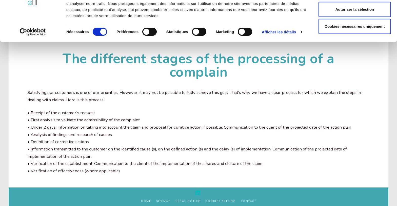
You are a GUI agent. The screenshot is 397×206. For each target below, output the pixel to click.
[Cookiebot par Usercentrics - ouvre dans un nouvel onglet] (33, 53)
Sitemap (163, 201)
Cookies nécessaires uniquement (355, 47)
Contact (248, 201)
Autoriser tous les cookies (355, 13)
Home (146, 201)
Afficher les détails (279, 53)
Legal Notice (187, 201)
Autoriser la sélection (354, 30)
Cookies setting (220, 201)
